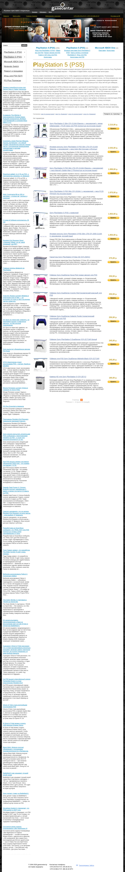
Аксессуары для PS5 (77, 57)
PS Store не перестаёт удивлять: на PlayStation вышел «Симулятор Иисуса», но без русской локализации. (16, 322)
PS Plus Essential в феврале (13, 406)
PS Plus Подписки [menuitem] (12, 80)
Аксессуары (48, 57)
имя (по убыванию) (61, 114)
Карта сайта (16, 16)
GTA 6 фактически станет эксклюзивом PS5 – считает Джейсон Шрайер (16, 364)
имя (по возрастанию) (47, 114)
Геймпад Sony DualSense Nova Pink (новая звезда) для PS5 (73, 275)
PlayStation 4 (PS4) (45, 48)
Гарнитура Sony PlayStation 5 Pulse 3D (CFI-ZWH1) (70, 257)
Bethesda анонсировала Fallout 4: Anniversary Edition (15, 575)
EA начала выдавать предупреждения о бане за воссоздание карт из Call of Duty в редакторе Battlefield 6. (15, 623)
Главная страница (31, 16)
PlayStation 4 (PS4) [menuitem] (15, 52)
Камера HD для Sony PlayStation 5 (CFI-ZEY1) (68, 377)
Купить (113, 128)
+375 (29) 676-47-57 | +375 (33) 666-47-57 (86, 16)
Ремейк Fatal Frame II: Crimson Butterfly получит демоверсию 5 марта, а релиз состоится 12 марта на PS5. (16, 490)
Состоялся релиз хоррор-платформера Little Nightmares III (15, 827)
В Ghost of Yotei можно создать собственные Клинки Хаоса (14, 724)
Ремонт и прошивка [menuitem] (13, 71)
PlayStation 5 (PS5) (75, 48)
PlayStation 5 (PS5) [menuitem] (15, 57)
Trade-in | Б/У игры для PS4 (47, 55)
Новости (6, 16)
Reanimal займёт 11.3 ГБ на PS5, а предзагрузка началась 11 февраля (16, 175)
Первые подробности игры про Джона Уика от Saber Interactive (14, 88)
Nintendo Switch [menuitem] (11, 66)
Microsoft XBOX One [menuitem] (15, 61)
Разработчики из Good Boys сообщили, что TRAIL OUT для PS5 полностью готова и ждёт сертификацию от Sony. (16, 530)
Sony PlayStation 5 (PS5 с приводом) (64, 213)
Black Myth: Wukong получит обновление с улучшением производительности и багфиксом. (15, 749)
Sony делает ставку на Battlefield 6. (16, 793)
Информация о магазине (53, 16)
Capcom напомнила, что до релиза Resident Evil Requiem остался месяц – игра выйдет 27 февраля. (16, 513)
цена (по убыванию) (89, 114)
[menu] (14, 66)
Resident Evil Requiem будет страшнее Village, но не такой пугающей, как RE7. (14, 242)
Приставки (102, 50)
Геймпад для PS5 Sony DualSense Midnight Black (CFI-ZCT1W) (74, 359)
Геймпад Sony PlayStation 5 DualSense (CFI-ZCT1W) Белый (73, 339)
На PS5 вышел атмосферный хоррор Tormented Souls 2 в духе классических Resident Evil (16, 681)
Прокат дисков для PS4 (52, 53)
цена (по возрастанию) (75, 114)
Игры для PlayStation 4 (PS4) (45, 50)
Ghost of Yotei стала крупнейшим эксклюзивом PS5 (15, 706)
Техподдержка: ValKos (86, 865)
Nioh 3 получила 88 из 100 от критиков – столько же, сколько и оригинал (15, 196)
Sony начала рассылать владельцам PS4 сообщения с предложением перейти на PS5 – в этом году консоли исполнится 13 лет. (16, 436)
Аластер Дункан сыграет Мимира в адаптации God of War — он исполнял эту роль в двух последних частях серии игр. (16, 298)
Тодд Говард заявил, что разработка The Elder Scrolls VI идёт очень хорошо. (16, 552)
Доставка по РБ (115, 16)
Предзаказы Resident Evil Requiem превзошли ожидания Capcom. (15, 420)
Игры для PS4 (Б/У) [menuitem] (13, 76)
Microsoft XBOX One (105, 48)
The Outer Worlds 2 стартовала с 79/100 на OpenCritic (15, 601)
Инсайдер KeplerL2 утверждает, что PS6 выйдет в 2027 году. (16, 809)
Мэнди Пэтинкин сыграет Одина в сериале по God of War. (15, 389)
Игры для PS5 (81, 55)
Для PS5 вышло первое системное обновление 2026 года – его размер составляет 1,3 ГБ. (16, 463)
